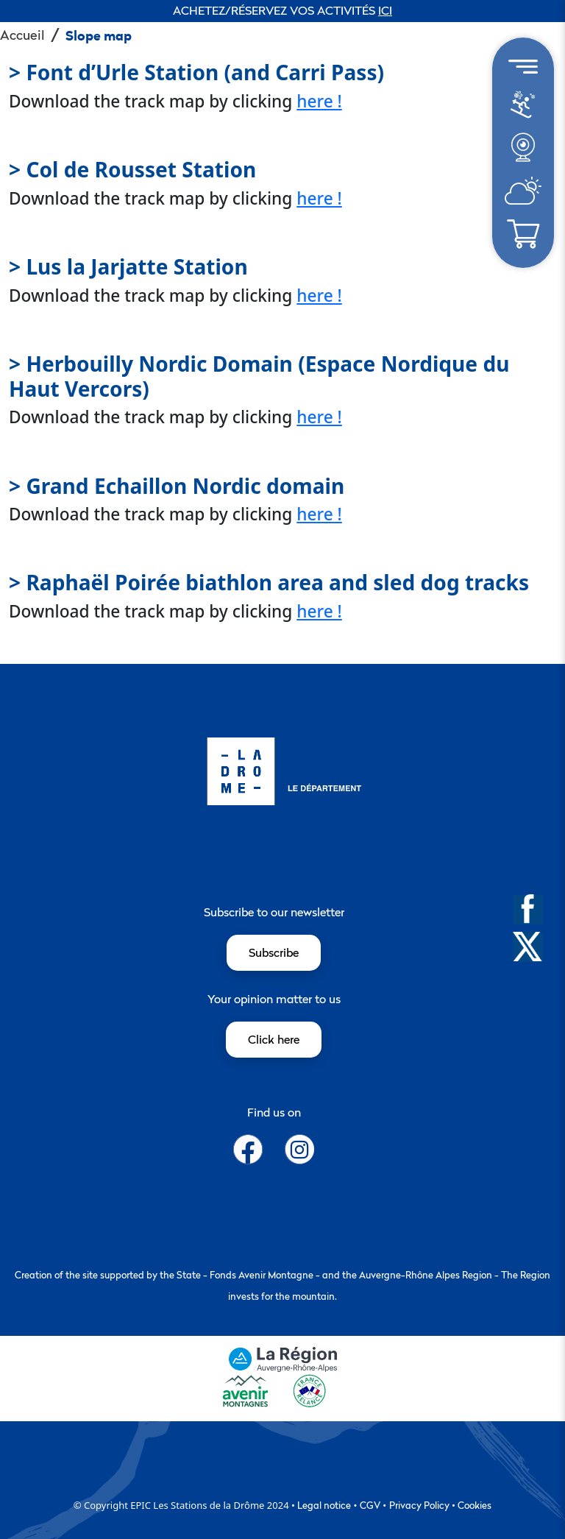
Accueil (22, 35)
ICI (385, 10)
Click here (273, 1039)
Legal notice (324, 1505)
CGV (370, 1505)
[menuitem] (523, 105)
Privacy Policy (419, 1505)
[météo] (523, 112)
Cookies (474, 1505)
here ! (319, 101)
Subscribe (274, 952)
